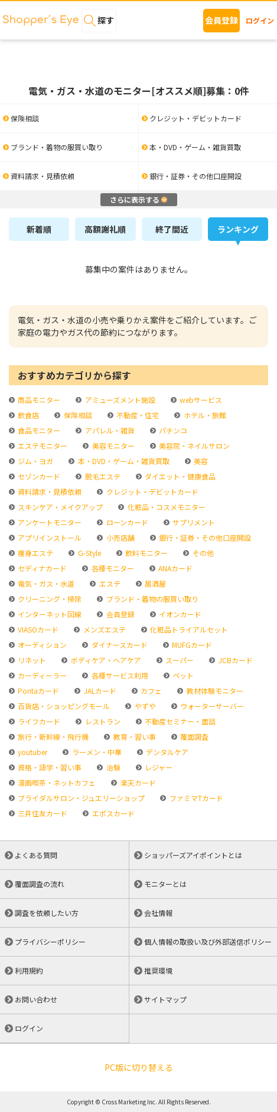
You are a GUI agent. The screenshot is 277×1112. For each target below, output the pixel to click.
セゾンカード (38, 476)
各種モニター (112, 568)
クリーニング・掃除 (49, 599)
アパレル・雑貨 (109, 430)
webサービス (200, 400)
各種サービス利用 (119, 675)
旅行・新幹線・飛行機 (52, 737)
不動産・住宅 (137, 415)
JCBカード (235, 660)
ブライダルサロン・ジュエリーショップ (80, 798)
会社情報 (158, 913)
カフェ (150, 691)
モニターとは (165, 884)
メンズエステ (104, 629)
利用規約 (29, 970)
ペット (182, 675)
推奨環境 (158, 970)
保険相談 (77, 415)
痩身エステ (34, 553)
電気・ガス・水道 (45, 583)
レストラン (101, 721)
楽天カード (137, 782)
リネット (31, 660)
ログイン (260, 20)
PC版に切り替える (139, 1067)
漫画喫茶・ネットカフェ (56, 782)
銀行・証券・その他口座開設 (204, 537)
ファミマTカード (195, 798)
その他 (202, 553)
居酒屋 (154, 583)
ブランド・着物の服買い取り (151, 599)
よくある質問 (36, 855)
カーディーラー (41, 675)
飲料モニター (145, 553)
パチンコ (172, 430)
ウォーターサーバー (211, 706)
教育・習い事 (134, 737)
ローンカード (126, 522)
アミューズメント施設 (119, 400)
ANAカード (175, 568)
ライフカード (38, 721)
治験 (112, 767)
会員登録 (221, 20)
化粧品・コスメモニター (166, 507)
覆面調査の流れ (39, 884)
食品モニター (38, 430)
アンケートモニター (49, 522)
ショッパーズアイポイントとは (193, 855)
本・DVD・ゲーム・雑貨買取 (123, 461)
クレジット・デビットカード (151, 491)
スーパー (179, 660)
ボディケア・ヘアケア (105, 660)
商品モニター (38, 400)
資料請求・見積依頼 (49, 491)
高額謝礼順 (105, 229)
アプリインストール (49, 537)
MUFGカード (191, 645)
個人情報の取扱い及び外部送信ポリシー (208, 941)
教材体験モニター (214, 691)
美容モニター (112, 446)
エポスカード (112, 813)
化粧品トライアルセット (188, 629)
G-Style (88, 553)
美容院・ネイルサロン (193, 446)
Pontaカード (37, 691)
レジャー (157, 767)
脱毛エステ (101, 476)
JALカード (99, 691)
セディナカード (41, 568)
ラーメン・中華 (96, 752)
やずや (144, 706)
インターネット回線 (49, 614)
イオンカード (179, 614)
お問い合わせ (36, 999)
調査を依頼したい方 (47, 913)
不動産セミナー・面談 (179, 721)
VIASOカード (37, 629)
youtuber (31, 752)
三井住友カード (41, 813)
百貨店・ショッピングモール (63, 706)
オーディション (41, 645)
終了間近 (171, 229)
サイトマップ (165, 999)
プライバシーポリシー (50, 941)
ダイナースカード (119, 645)
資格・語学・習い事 (49, 767)
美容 (200, 461)
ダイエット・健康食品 (179, 476)
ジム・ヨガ (34, 461)
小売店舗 (120, 537)
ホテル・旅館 (204, 415)
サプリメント (193, 522)
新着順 (39, 229)
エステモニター (41, 446)
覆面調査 (193, 737)
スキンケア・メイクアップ (59, 507)
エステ (108, 583)
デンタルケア (166, 752)
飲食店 (27, 415)
